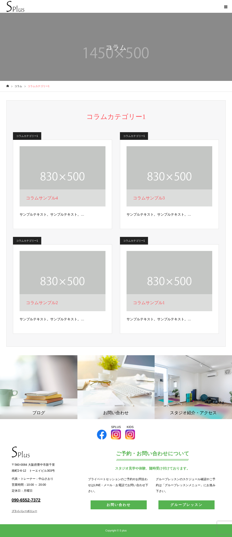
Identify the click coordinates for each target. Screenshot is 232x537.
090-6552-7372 (26, 500)
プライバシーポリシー (24, 511)
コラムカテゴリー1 (27, 136)
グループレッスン (186, 505)
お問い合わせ (119, 505)
